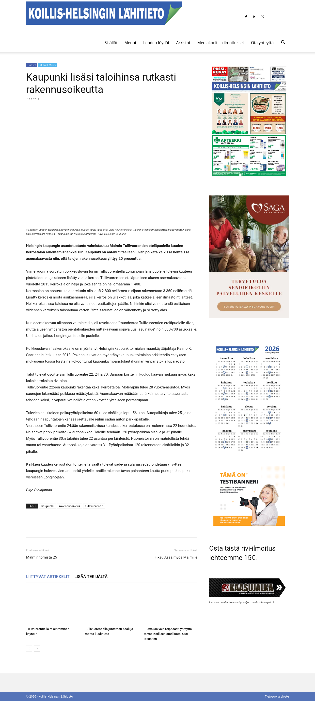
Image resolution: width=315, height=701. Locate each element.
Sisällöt (111, 42)
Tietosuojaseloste (277, 696)
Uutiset (32, 65)
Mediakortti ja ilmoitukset (220, 42)
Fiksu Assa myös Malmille (176, 557)
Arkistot (183, 42)
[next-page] (37, 649)
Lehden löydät (156, 42)
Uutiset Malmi (48, 65)
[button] (283, 43)
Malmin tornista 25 (41, 557)
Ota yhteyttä (262, 42)
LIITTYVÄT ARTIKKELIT (48, 576)
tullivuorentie (94, 506)
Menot (131, 42)
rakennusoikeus (69, 506)
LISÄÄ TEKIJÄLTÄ (91, 576)
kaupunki (47, 506)
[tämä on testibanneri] (249, 524)
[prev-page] (29, 649)
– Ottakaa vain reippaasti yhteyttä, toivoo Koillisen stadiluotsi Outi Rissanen (168, 634)
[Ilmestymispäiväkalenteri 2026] (249, 454)
